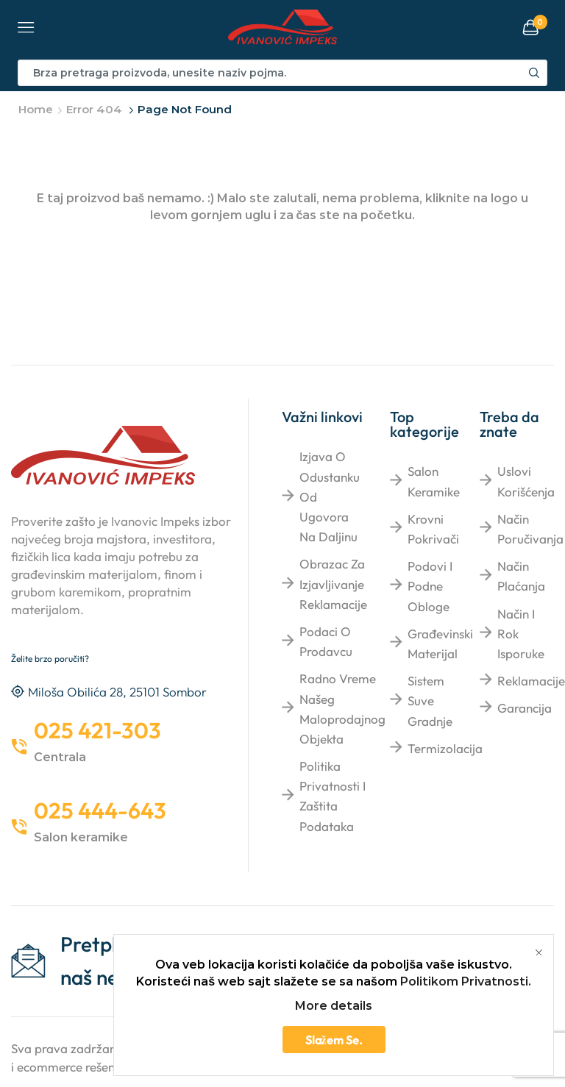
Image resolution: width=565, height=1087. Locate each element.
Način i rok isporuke (520, 633)
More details (333, 1006)
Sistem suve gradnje (430, 700)
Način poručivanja (530, 528)
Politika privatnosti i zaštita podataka (332, 796)
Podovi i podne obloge (430, 585)
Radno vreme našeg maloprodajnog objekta (342, 708)
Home (35, 109)
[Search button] (534, 72)
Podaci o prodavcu (325, 641)
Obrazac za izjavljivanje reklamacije (333, 583)
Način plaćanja (521, 576)
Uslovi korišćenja (526, 481)
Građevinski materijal (440, 643)
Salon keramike (434, 481)
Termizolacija (445, 748)
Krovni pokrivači (433, 528)
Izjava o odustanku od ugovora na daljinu (329, 496)
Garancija (524, 708)
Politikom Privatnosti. (465, 981)
